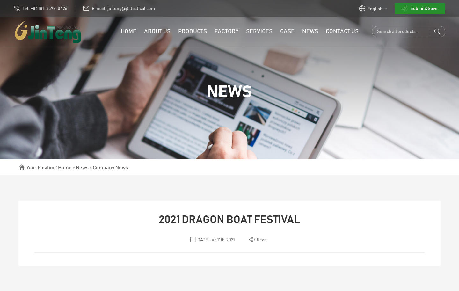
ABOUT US (157, 31)
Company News (110, 167)
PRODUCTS (192, 31)
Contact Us (342, 31)
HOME (128, 31)
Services (259, 31)
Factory (226, 31)
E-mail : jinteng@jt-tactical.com (119, 8)
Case (287, 31)
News (310, 31)
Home (65, 167)
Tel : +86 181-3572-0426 (40, 8)
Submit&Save (420, 8)
